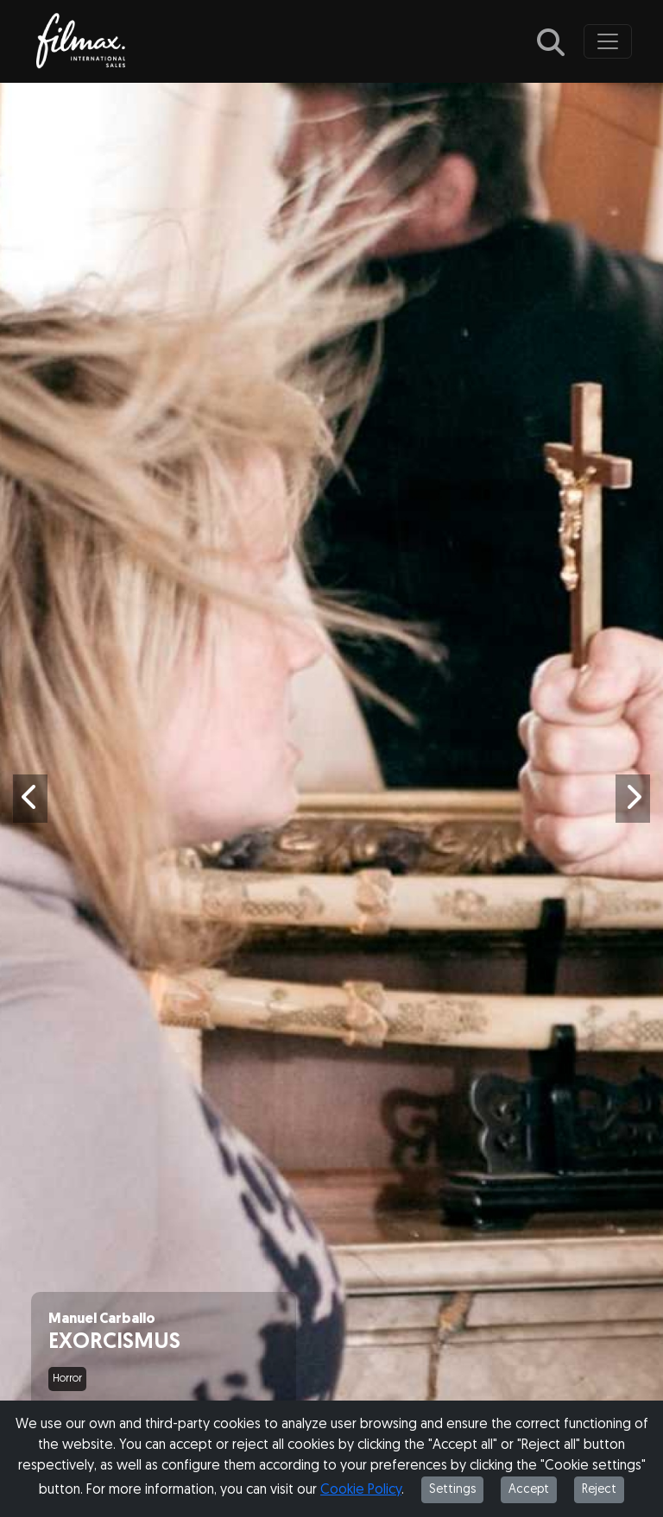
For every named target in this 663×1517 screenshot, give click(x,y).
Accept (528, 1489)
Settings (452, 1489)
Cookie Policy (360, 1490)
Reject (599, 1489)
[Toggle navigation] (608, 41)
